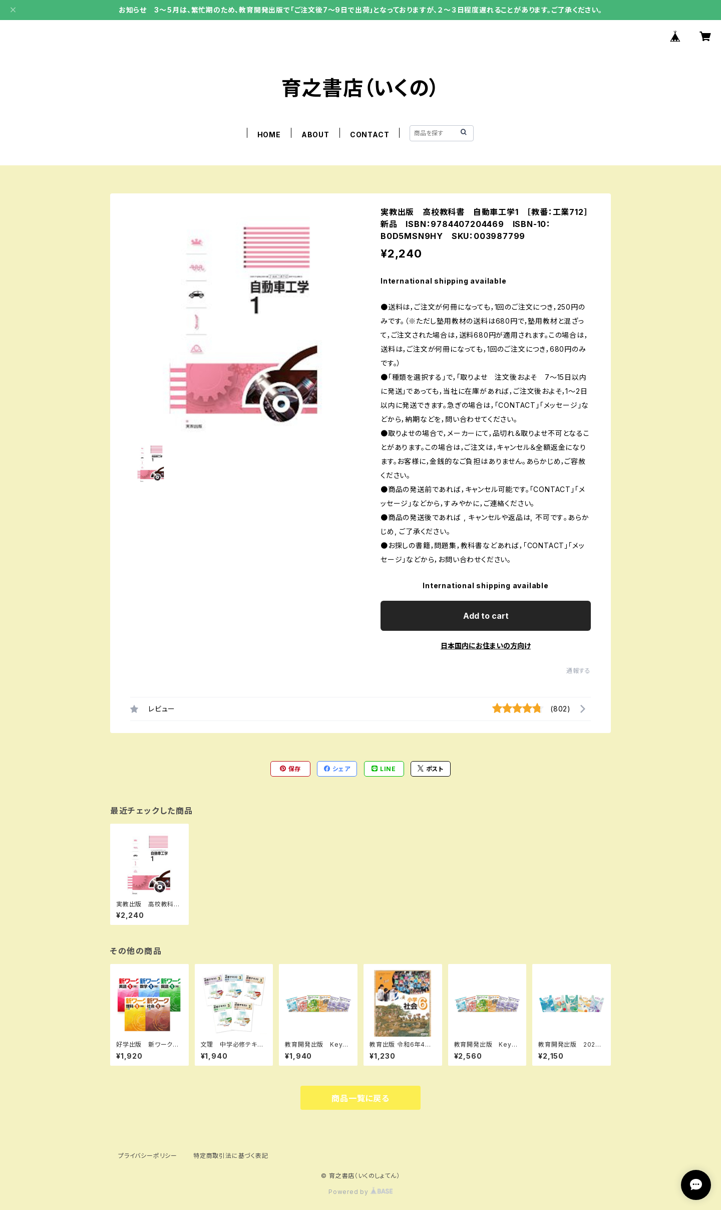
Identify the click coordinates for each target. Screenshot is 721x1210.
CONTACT (370, 134)
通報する (578, 670)
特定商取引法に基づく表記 (230, 1155)
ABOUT (315, 134)
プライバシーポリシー (147, 1155)
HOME (269, 134)
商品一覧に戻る (360, 1098)
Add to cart (486, 616)
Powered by (360, 1191)
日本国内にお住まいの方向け (486, 645)
